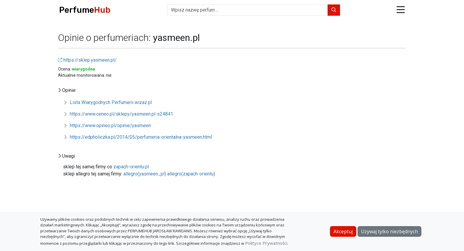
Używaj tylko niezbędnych (389, 231)
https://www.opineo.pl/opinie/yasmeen (110, 125)
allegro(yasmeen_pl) (144, 174)
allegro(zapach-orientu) (191, 174)
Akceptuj (343, 231)
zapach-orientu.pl (131, 167)
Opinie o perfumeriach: (105, 37)
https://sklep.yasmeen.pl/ (87, 60)
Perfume (84, 10)
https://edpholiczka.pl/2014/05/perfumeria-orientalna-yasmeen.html (141, 137)
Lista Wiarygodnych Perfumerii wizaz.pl (111, 102)
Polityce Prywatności (266, 243)
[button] (401, 10)
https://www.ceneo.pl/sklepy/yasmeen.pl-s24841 (121, 114)
